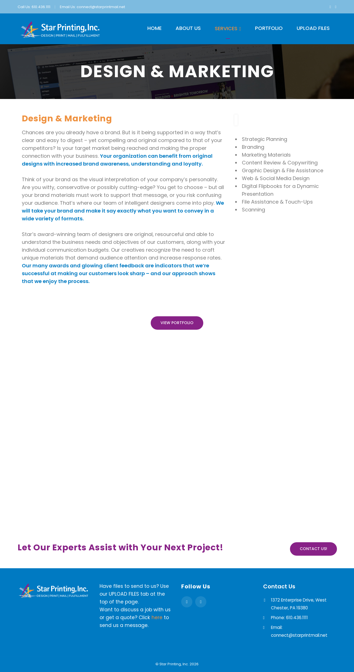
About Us (188, 28)
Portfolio (269, 28)
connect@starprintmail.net (101, 7)
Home (154, 28)
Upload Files (313, 28)
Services (226, 28)
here (157, 617)
